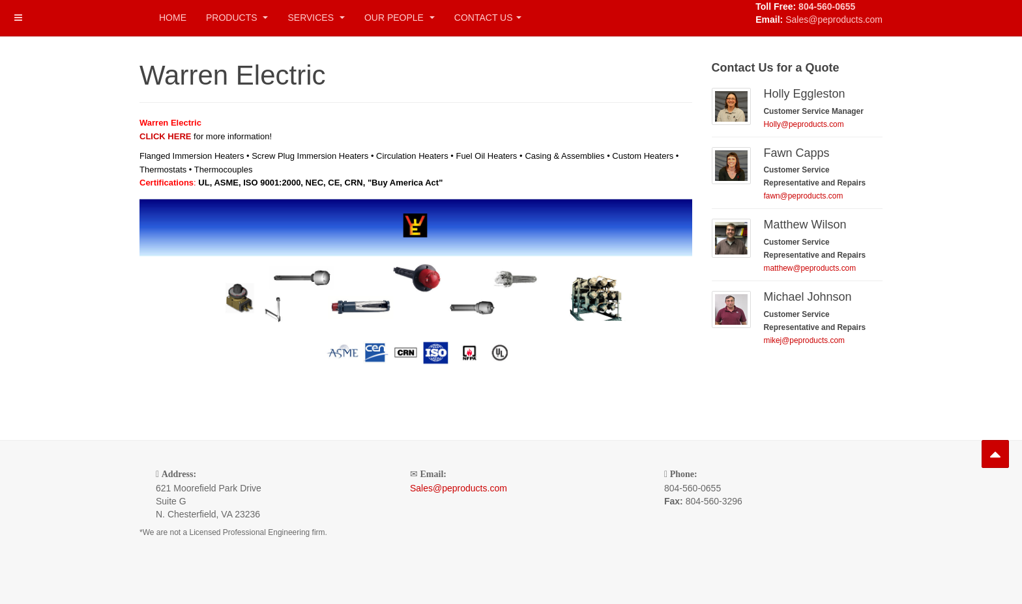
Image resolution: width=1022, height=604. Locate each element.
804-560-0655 (826, 6)
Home (172, 17)
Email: (433, 474)
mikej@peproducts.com (804, 340)
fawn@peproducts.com (803, 195)
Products (237, 17)
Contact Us (487, 17)
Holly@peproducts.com (804, 124)
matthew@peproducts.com (810, 268)
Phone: (683, 474)
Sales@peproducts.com (834, 19)
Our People (399, 17)
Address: (179, 474)
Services (315, 17)
